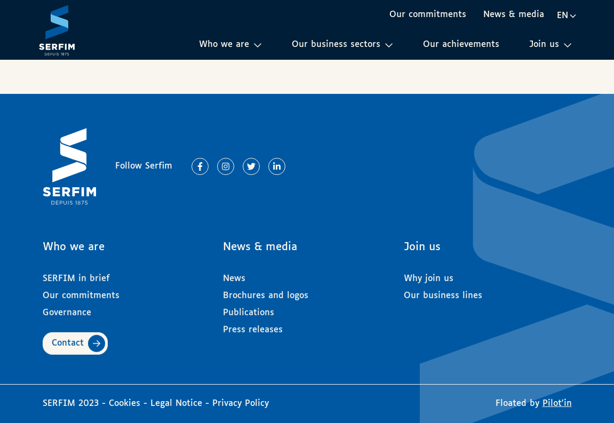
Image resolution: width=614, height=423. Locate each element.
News (234, 273)
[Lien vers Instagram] (225, 166)
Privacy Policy (240, 403)
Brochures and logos (265, 291)
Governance (67, 308)
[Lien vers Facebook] (200, 166)
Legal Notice (176, 403)
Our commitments (427, 14)
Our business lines (443, 291)
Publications (248, 308)
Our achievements (461, 44)
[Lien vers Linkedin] (276, 166)
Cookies (126, 403)
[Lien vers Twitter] (251, 166)
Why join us (428, 273)
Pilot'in (557, 403)
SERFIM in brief (76, 273)
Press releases (253, 325)
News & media (513, 14)
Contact (68, 338)
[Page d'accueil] (57, 30)
